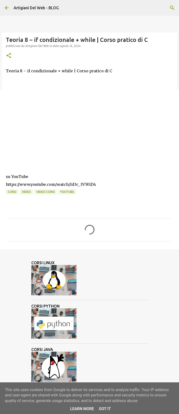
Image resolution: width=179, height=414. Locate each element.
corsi (12, 191)
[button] (9, 56)
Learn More (82, 408)
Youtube (67, 191)
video (26, 191)
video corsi (45, 191)
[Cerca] (172, 8)
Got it (105, 408)
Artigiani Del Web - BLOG (36, 8)
